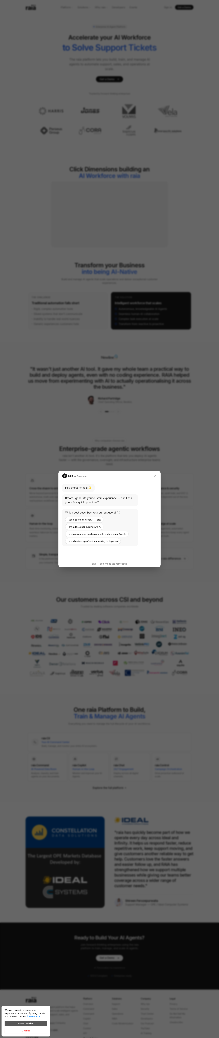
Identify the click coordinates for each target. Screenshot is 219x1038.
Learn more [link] (33, 1016)
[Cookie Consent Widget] (26, 1021)
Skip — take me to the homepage (109, 563)
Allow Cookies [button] (26, 1023)
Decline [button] (26, 1030)
